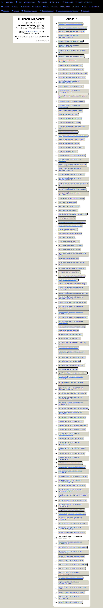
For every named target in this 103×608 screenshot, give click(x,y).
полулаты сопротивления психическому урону (71, 352)
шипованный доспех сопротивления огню (72, 532)
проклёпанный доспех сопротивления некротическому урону (71, 388)
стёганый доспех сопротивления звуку (71, 421)
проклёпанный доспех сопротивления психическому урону (71, 398)
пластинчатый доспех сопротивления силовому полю (71, 312)
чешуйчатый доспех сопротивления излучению (70, 471)
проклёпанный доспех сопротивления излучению (71, 377)
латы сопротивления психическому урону (72, 222)
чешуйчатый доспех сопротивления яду (71, 510)
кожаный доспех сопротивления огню (71, 41)
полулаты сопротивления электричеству (72, 365)
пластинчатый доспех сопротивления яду (72, 327)
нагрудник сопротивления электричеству (72, 276)
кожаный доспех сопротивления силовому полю (72, 51)
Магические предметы (84, 2)
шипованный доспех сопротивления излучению (70, 518)
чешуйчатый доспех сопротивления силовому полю (73, 495)
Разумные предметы (29, 11)
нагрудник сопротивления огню (69, 258)
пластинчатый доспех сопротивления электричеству (71, 322)
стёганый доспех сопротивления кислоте (72, 429)
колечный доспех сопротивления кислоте (72, 77)
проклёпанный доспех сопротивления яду (72, 417)
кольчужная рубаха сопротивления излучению (70, 160)
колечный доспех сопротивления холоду (72, 101)
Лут (84, 6)
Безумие (5, 11)
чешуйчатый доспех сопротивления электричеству (70, 505)
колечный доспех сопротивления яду (70, 111)
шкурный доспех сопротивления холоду (71, 592)
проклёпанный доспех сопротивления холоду (73, 408)
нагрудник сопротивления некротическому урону (72, 254)
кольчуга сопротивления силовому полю (72, 140)
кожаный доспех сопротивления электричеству (69, 60)
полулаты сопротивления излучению (70, 334)
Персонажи (65, 6)
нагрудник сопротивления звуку (69, 241)
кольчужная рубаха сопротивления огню (71, 174)
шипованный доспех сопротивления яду (71, 556)
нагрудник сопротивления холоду (69, 272)
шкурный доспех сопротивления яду (70, 602)
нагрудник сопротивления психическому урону (71, 263)
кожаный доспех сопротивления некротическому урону (69, 36)
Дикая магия (94, 6)
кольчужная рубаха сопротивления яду (71, 198)
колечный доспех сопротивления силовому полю (72, 96)
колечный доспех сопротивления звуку (71, 69)
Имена (75, 6)
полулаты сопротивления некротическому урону (72, 343)
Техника (5, 6)
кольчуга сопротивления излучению (70, 118)
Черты (15, 6)
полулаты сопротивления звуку (69, 330)
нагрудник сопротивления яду (68, 280)
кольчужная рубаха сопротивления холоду (72, 189)
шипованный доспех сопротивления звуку (72, 514)
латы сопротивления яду (67, 237)
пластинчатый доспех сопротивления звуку (72, 284)
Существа (42, 2)
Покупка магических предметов (67, 11)
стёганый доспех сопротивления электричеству (69, 458)
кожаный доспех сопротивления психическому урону (69, 45)
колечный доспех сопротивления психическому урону (69, 91)
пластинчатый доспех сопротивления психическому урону (71, 307)
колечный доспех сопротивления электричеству (69, 106)
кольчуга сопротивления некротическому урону (72, 127)
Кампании (85, 11)
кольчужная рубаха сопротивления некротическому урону (70, 169)
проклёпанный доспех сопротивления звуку (73, 373)
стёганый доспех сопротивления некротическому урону (69, 434)
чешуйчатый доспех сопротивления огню (72, 485)
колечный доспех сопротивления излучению (73, 73)
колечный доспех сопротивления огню (71, 86)
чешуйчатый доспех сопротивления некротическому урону (70, 481)
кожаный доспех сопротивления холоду (71, 56)
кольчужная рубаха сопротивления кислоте (72, 165)
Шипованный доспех (31, 31)
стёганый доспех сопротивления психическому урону (69, 443)
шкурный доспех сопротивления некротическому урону (69, 573)
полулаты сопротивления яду (68, 369)
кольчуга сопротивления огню (68, 132)
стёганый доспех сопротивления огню (71, 438)
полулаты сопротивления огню (68, 348)
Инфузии (36, 6)
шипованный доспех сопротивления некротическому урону (70, 528)
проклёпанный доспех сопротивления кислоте (71, 383)
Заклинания (54, 2)
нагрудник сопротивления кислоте (70, 249)
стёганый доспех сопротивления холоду (71, 453)
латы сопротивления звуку (67, 202)
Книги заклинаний (46, 11)
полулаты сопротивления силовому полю (72, 357)
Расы (18, 2)
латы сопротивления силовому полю (70, 226)
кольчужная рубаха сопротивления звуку (72, 155)
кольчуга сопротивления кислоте (69, 122)
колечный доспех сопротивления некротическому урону (69, 81)
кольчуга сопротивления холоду (69, 143)
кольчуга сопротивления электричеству (71, 147)
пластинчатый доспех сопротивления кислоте (73, 293)
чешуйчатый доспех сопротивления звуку (72, 467)
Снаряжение (67, 2)
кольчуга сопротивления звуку (68, 114)
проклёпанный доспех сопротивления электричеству (71, 412)
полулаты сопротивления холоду (69, 361)
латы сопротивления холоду (68, 230)
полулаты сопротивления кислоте (69, 338)
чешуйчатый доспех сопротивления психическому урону (70, 490)
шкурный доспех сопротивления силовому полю (72, 588)
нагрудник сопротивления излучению (70, 245)
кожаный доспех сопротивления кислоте (72, 31)
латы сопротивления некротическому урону (73, 214)
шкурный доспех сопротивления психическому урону (69, 582)
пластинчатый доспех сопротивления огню (72, 302)
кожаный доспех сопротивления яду (70, 65)
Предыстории (29, 2)
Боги (45, 6)
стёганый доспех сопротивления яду (70, 463)
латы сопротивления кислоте (68, 210)
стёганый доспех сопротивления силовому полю (72, 448)
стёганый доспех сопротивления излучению (73, 425)
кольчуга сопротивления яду (68, 151)
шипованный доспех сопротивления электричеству (70, 552)
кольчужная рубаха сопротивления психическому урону (70, 178)
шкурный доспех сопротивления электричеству (69, 597)
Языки (54, 6)
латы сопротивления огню (67, 218)
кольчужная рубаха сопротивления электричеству (70, 193)
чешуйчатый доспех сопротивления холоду (72, 500)
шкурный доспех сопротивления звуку (71, 560)
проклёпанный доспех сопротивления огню (72, 393)
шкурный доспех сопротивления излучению (73, 564)
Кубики (15, 11)
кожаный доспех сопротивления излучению (73, 28)
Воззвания (25, 6)
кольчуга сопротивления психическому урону (73, 136)
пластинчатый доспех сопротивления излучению (71, 288)
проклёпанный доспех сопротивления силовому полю (71, 403)
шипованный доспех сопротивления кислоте (73, 523)
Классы (9, 2)
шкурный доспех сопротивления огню (71, 578)
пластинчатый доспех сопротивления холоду (73, 317)
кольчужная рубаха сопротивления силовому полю (73, 184)
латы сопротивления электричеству (70, 233)
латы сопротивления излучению (69, 206)
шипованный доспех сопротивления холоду (73, 547)
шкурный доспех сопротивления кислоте (72, 568)
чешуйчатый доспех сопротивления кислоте (73, 476)
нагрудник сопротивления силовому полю (72, 268)
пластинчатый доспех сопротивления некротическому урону (71, 297)
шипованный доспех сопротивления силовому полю (70, 542)
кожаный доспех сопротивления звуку (71, 24)
